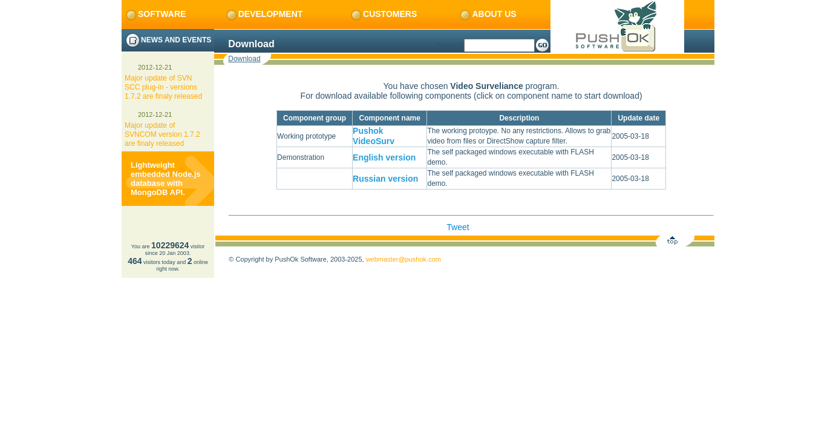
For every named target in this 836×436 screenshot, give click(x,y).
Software (155, 14)
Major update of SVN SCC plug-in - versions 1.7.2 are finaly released (163, 87)
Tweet (457, 227)
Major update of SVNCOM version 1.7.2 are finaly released (162, 134)
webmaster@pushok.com (403, 259)
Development (264, 14)
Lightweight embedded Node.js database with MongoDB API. (166, 178)
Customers (383, 14)
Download (244, 58)
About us (487, 14)
